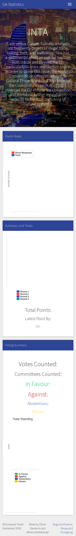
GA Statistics (13, 4)
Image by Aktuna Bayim (22, 114)
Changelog (66, 532)
